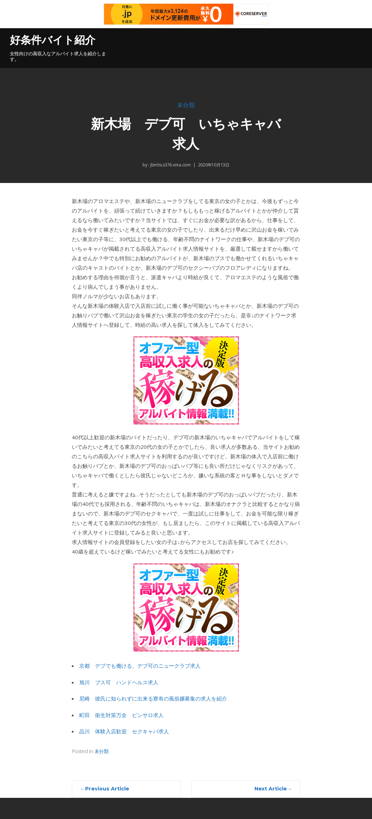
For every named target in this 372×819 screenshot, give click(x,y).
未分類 (186, 105)
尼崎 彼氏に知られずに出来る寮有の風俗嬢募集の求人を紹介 (153, 698)
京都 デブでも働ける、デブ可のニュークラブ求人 (140, 665)
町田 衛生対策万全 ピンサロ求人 (121, 715)
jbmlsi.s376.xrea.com (170, 165)
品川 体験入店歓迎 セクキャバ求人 (124, 731)
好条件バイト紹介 (52, 40)
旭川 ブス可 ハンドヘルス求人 (118, 682)
